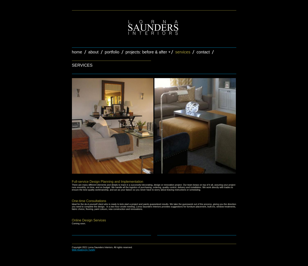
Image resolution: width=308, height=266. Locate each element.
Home (77, 52)
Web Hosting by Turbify (83, 250)
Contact (203, 52)
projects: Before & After (146, 52)
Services (182, 52)
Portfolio (112, 52)
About (93, 52)
